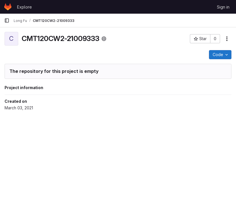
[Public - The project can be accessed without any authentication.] (104, 38)
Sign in (223, 7)
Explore (24, 7)
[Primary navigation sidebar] (6, 20)
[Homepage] (8, 6)
